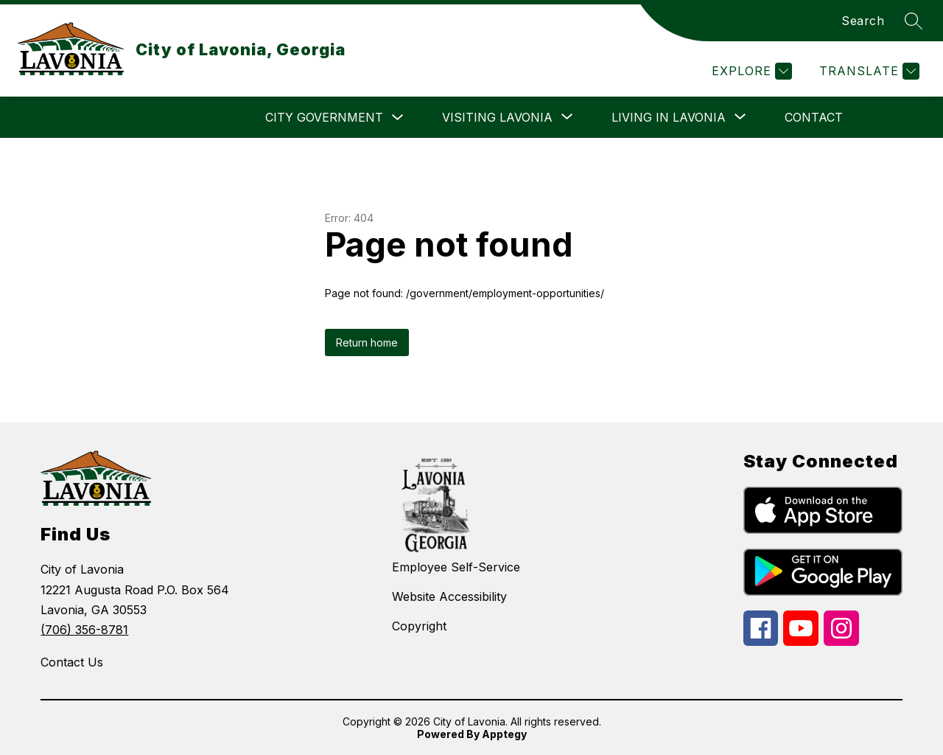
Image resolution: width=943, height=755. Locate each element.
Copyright (419, 626)
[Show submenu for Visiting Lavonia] (497, 117)
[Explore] (750, 71)
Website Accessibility (449, 596)
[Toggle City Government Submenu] (398, 118)
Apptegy (504, 734)
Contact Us (72, 662)
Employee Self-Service (456, 567)
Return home (367, 342)
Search (862, 20)
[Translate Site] (867, 71)
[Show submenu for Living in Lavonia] (668, 117)
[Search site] (913, 20)
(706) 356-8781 (84, 629)
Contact (814, 117)
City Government (324, 117)
